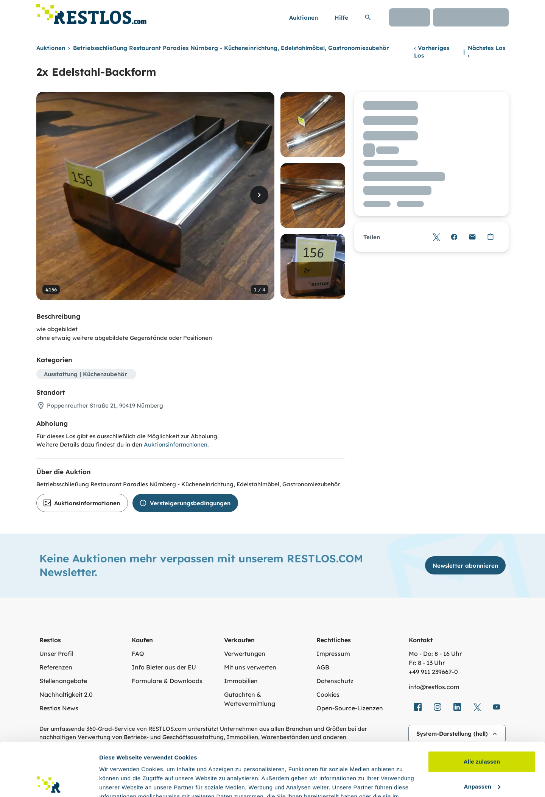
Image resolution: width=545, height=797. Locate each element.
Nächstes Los (486, 51)
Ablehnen (482, 758)
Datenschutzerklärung (170, 761)
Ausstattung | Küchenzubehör (85, 374)
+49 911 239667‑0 (433, 672)
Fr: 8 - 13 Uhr (427, 662)
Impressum (333, 653)
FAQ (138, 653)
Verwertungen (244, 653)
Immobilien (241, 681)
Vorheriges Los (431, 51)
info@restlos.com (434, 687)
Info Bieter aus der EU (164, 667)
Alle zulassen (482, 708)
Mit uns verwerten (250, 667)
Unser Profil (56, 653)
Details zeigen (118, 782)
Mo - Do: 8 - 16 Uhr (435, 653)
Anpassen (482, 733)
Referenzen (55, 667)
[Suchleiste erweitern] (368, 17)
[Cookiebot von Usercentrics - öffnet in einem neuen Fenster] (49, 782)
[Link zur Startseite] (91, 12)
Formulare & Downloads (167, 681)
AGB (322, 667)
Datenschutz (334, 681)
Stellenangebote (63, 681)
